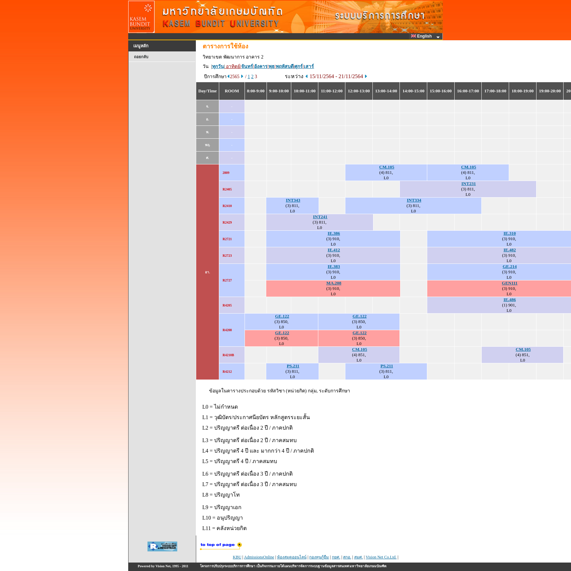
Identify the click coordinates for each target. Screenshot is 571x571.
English (422, 36)
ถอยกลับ (141, 57)
